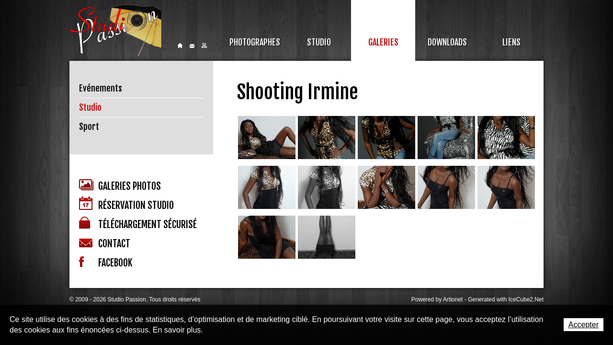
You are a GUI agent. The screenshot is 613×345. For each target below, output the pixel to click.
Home (180, 45)
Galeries (383, 42)
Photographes (254, 42)
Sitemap (204, 45)
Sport (89, 126)
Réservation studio (126, 203)
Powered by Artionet (437, 299)
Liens (511, 42)
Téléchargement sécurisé (138, 223)
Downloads (447, 42)
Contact (192, 46)
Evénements (100, 88)
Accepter (583, 325)
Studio (319, 42)
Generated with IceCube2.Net (506, 299)
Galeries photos (120, 185)
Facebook (105, 262)
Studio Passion (115, 30)
